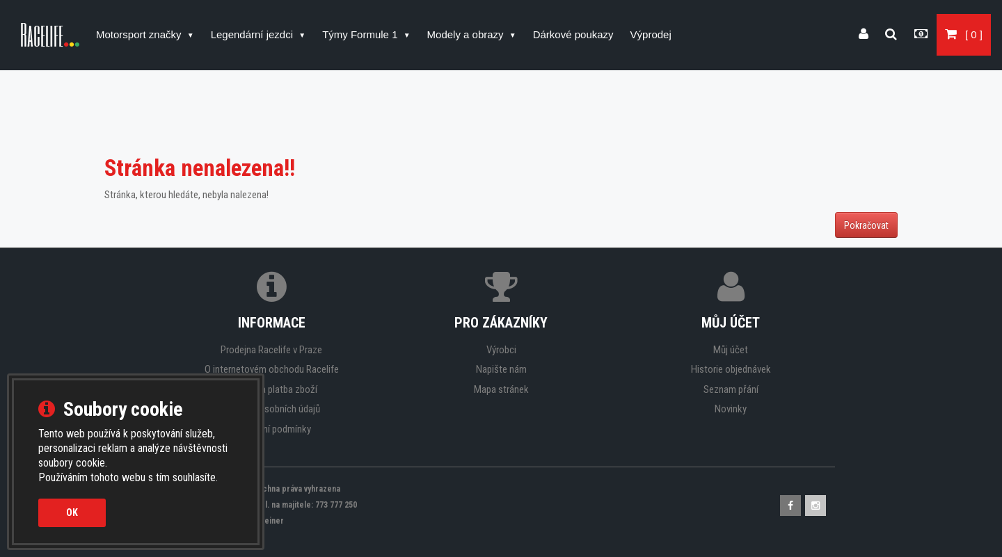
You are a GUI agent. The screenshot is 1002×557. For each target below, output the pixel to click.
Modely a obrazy (467, 34)
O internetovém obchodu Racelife (272, 369)
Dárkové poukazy (573, 34)
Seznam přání (730, 389)
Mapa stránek (501, 389)
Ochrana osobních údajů (271, 409)
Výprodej (650, 34)
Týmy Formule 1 (361, 34)
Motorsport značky (140, 34)
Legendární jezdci (253, 34)
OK (72, 512)
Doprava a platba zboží (271, 389)
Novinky (731, 409)
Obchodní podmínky (271, 429)
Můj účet (730, 350)
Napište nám (501, 369)
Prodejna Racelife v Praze (271, 350)
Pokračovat (866, 225)
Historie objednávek (731, 369)
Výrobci (501, 350)
